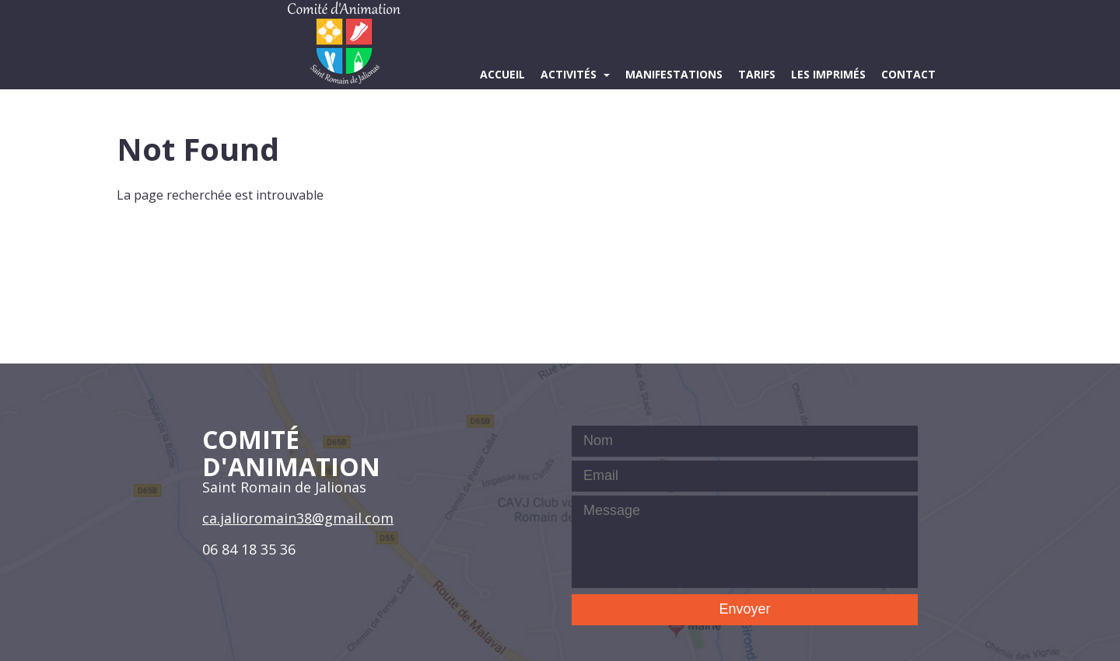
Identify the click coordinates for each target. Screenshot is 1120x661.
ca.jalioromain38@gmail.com (298, 518)
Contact (908, 74)
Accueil (502, 74)
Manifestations (674, 74)
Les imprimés (828, 74)
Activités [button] (570, 74)
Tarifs (756, 74)
